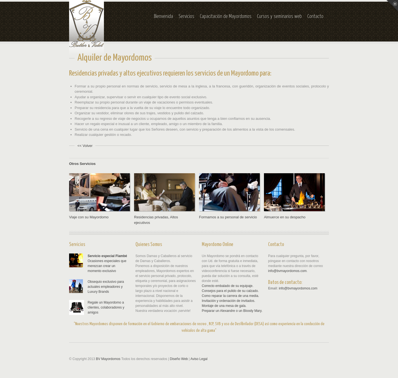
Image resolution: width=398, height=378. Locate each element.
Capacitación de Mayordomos (226, 16)
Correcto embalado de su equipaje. (227, 286)
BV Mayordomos (108, 359)
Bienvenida (163, 16)
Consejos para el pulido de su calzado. (230, 291)
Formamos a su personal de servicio (228, 217)
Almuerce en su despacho (284, 217)
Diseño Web (179, 359)
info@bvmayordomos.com (287, 271)
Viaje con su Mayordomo (89, 217)
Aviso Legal (199, 359)
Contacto (315, 16)
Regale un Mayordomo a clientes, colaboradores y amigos (106, 307)
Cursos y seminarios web (279, 16)
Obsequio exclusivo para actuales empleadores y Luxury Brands (106, 287)
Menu (392, 6)
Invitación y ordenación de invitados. (228, 301)
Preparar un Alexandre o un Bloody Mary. (232, 311)
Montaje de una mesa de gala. (224, 306)
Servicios (186, 16)
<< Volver (85, 146)
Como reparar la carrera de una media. (230, 296)
